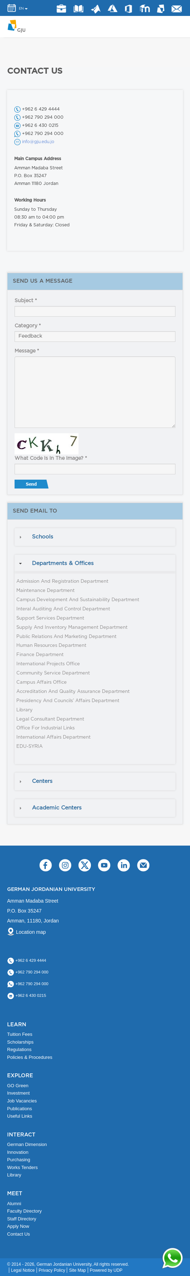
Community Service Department (53, 673)
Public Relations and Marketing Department (66, 636)
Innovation (17, 1152)
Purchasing (18, 1159)
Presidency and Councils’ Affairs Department (67, 701)
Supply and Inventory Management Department (71, 627)
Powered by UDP (106, 1270)
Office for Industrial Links (45, 728)
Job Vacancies (22, 1100)
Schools (42, 537)
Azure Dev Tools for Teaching (112, 8)
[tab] (95, 537)
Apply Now (18, 1226)
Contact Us (18, 1234)
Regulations (19, 1049)
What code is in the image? (51, 458)
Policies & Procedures (29, 1057)
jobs (61, 8)
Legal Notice (23, 1270)
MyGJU (161, 8)
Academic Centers (57, 808)
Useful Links (19, 1116)
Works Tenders (22, 1167)
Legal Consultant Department (50, 719)
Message (27, 351)
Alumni (14, 1203)
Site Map (77, 1270)
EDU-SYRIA (29, 746)
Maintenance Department (45, 590)
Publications (19, 1108)
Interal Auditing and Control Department (63, 609)
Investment (18, 1093)
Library (78, 8)
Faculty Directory (24, 1211)
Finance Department (40, 655)
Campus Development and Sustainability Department (77, 600)
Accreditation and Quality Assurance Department (73, 691)
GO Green (17, 1085)
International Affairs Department (53, 737)
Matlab (96, 9)
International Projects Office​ (48, 664)
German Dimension (27, 1144)
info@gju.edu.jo (38, 142)
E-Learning (145, 8)
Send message (32, 486)
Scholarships (20, 1042)
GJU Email (177, 8)
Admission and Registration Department (62, 581)
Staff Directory (21, 1218)
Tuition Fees (19, 1034)
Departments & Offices (63, 563)
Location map (31, 932)
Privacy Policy (52, 1270)
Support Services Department (50, 618)
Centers (42, 781)
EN (21, 8)
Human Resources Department (51, 645)
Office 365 (128, 9)
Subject (26, 300)
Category (28, 325)
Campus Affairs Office (41, 682)
